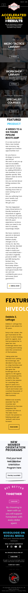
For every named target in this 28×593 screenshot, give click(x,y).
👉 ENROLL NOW (14, 286)
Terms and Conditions (9, 591)
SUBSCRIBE (14, 557)
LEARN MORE (14, 501)
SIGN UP (22, 2)
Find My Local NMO (14, 475)
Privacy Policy (22, 591)
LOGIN (26, 2)
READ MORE (14, 427)
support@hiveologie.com (14, 566)
